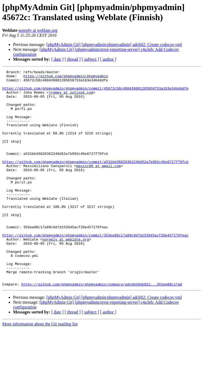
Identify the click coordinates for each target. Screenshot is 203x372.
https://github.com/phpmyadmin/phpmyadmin (65, 77)
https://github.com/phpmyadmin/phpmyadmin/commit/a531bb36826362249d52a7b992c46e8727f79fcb (95, 180)
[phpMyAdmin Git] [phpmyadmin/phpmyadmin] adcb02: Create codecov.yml (114, 44)
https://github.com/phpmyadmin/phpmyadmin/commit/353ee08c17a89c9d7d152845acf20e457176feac (95, 268)
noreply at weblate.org (37, 30)
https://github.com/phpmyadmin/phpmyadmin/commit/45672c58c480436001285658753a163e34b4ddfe (95, 92)
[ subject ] (90, 59)
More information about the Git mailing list (40, 367)
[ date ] (57, 59)
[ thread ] (73, 59)
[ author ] (108, 59)
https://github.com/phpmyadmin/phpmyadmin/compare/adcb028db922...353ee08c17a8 (101, 327)
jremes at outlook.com (71, 97)
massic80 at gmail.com (98, 185)
